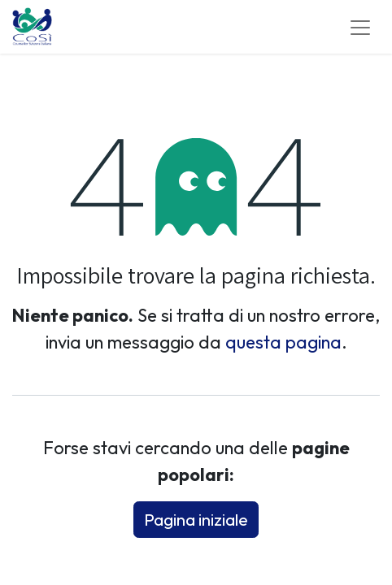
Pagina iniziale (196, 519)
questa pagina (283, 342)
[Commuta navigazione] (360, 26)
